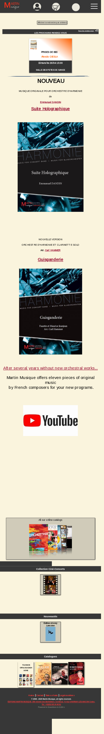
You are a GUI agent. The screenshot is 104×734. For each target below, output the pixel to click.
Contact (39, 695)
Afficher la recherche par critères (52, 23)
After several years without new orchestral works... (50, 368)
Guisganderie (50, 259)
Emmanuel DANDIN (50, 102)
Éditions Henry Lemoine (50, 631)
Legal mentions (67, 695)
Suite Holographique (50, 108)
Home (31, 695)
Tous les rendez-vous (86, 31)
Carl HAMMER (53, 250)
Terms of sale (51, 695)
